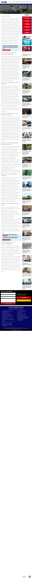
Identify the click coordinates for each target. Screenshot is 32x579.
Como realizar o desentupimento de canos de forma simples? (26, 263)
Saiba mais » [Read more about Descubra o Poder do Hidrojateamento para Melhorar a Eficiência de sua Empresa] (23, 106)
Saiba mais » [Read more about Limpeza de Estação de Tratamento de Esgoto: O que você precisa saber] (23, 191)
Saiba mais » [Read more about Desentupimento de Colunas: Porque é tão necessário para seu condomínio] (23, 253)
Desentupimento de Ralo (22, 315)
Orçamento (29, 1)
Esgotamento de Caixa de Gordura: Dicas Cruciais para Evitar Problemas (26, 67)
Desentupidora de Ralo (21, 310)
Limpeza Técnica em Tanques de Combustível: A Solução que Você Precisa (26, 165)
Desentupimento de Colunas (7, 314)
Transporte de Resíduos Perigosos (7, 318)
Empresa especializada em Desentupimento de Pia (26, 128)
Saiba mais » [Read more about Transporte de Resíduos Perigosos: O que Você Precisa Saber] (23, 203)
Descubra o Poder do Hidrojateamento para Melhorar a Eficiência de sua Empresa (26, 104)
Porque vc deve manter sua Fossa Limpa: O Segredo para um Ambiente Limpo (26, 153)
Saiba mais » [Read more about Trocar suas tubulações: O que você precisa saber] (23, 276)
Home (10, 1)
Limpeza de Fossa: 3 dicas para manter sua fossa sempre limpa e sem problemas (26, 91)
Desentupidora (17, 1)
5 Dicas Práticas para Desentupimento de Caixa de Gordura (26, 79)
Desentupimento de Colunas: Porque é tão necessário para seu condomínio (26, 251)
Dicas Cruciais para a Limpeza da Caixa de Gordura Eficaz (26, 116)
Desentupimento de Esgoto (6, 315)
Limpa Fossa (19, 312)
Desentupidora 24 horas (6, 311)
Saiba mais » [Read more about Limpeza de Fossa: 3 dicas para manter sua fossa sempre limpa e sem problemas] (23, 93)
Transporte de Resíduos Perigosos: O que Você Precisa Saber (26, 201)
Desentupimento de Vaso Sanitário (23, 316)
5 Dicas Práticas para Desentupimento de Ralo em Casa (26, 140)
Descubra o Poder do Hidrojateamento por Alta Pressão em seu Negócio (26, 226)
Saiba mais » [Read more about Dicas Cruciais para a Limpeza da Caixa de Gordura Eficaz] (23, 118)
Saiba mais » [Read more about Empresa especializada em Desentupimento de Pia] (23, 130)
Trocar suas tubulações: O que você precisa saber (26, 275)
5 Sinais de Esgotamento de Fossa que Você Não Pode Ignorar (26, 177)
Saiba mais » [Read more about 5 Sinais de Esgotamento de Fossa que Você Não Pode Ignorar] (23, 179)
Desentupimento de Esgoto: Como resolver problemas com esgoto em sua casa (26, 238)
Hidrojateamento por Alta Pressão (7, 316)
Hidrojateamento (23, 1)
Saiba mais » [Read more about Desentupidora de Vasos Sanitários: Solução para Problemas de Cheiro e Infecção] (23, 289)
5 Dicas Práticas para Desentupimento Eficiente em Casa (26, 213)
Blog (26, 1)
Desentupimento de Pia (21, 314)
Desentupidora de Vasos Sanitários (7, 310)
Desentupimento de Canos (6, 313)
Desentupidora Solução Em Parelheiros (26, 55)
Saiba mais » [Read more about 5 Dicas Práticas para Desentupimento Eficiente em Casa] (23, 215)
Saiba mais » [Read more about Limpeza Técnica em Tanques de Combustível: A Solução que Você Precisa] (23, 167)
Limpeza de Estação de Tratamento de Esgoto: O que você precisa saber (26, 189)
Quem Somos (13, 1)
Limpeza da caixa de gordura (22, 318)
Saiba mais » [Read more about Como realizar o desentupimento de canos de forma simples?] (23, 265)
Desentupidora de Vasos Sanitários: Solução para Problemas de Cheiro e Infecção (26, 287)
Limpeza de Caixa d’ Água (22, 313)
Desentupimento (5, 317)
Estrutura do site (20, 320)
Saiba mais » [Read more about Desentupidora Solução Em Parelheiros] (23, 56)
